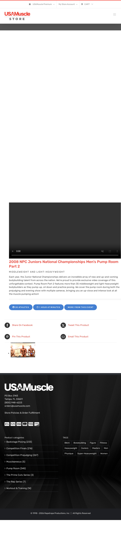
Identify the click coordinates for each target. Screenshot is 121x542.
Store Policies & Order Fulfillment (22, 412)
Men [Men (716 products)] (106, 448)
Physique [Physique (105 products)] (69, 453)
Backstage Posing (16, 441)
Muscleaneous (14, 461)
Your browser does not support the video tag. (65, 231)
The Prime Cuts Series (18, 475)
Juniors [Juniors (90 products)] (84, 448)
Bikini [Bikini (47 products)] (67, 443)
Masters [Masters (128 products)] (96, 448)
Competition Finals (16, 448)
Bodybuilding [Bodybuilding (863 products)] (80, 443)
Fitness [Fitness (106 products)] (103, 443)
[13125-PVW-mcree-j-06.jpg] (23, 353)
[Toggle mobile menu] (114, 14)
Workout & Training (16, 488)
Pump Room (13, 468)
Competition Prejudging (19, 455)
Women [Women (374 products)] (104, 453)
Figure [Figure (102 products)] (93, 443)
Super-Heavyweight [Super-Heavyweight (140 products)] (86, 453)
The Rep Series (14, 481)
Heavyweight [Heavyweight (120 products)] (71, 448)
